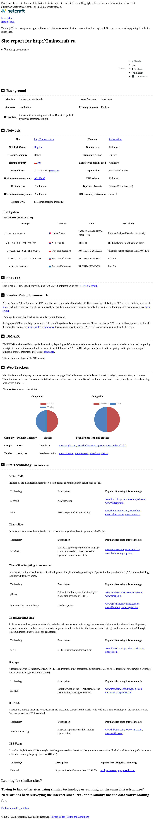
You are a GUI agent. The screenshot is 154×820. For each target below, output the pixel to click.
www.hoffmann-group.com (90, 445)
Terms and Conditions (78, 816)
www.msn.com (112, 689)
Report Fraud (7, 21)
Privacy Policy (58, 816)
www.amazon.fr (113, 596)
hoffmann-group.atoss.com (118, 692)
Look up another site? (16, 49)
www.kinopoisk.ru (98, 453)
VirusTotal (54, 171)
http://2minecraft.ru (44, 139)
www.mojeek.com (136, 499)
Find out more (8, 808)
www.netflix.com (114, 733)
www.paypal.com (129, 607)
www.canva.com (133, 729)
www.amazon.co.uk (115, 592)
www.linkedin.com (114, 729)
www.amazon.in (134, 592)
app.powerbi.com (126, 770)
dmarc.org (49, 351)
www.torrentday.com (115, 499)
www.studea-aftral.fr (116, 445)
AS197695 (39, 178)
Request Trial (22, 808)
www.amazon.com (114, 549)
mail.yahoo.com (109, 770)
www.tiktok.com (113, 648)
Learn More (7, 18)
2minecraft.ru (115, 139)
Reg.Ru (38, 147)
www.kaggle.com (67, 445)
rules (4, 307)
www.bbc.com (112, 607)
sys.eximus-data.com (133, 648)
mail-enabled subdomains (41, 327)
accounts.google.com (131, 689)
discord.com (111, 651)
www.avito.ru (81, 453)
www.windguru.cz (114, 502)
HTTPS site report (88, 286)
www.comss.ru (66, 453)
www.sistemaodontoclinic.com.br (122, 603)
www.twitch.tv (132, 549)
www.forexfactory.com (116, 510)
